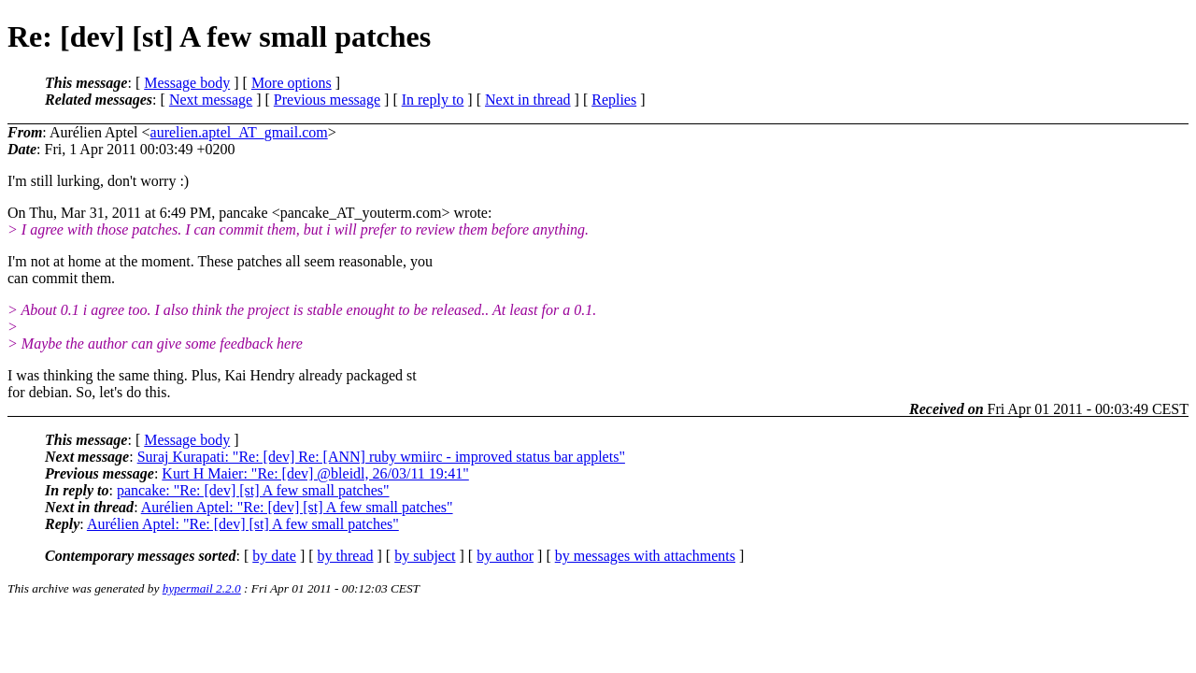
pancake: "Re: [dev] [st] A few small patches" (253, 490)
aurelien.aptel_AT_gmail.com (239, 132)
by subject (424, 556)
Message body (187, 83)
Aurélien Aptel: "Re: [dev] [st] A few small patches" (297, 507)
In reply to (433, 99)
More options (291, 83)
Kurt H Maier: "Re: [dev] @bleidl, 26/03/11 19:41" (315, 473)
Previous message (327, 99)
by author (505, 556)
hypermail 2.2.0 (202, 588)
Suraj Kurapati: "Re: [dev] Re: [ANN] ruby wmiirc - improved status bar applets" (381, 457)
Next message (210, 99)
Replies (613, 99)
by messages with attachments (645, 556)
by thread (346, 556)
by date (274, 556)
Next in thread (528, 99)
